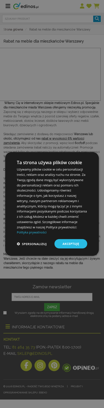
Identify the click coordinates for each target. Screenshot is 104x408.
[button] (32, 243)
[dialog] (52, 204)
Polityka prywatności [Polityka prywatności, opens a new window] (32, 232)
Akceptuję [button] (70, 244)
